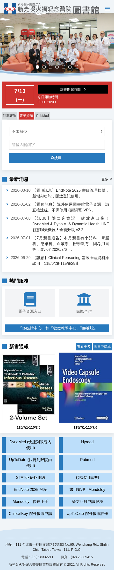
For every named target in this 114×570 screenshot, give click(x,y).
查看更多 (84, 347)
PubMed (42, 120)
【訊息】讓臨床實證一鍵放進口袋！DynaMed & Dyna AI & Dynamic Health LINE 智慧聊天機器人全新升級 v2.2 (70, 228)
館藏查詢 (9, 120)
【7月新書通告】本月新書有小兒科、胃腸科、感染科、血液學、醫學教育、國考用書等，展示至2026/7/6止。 (70, 248)
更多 (104, 183)
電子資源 (26, 120)
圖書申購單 (102, 347)
